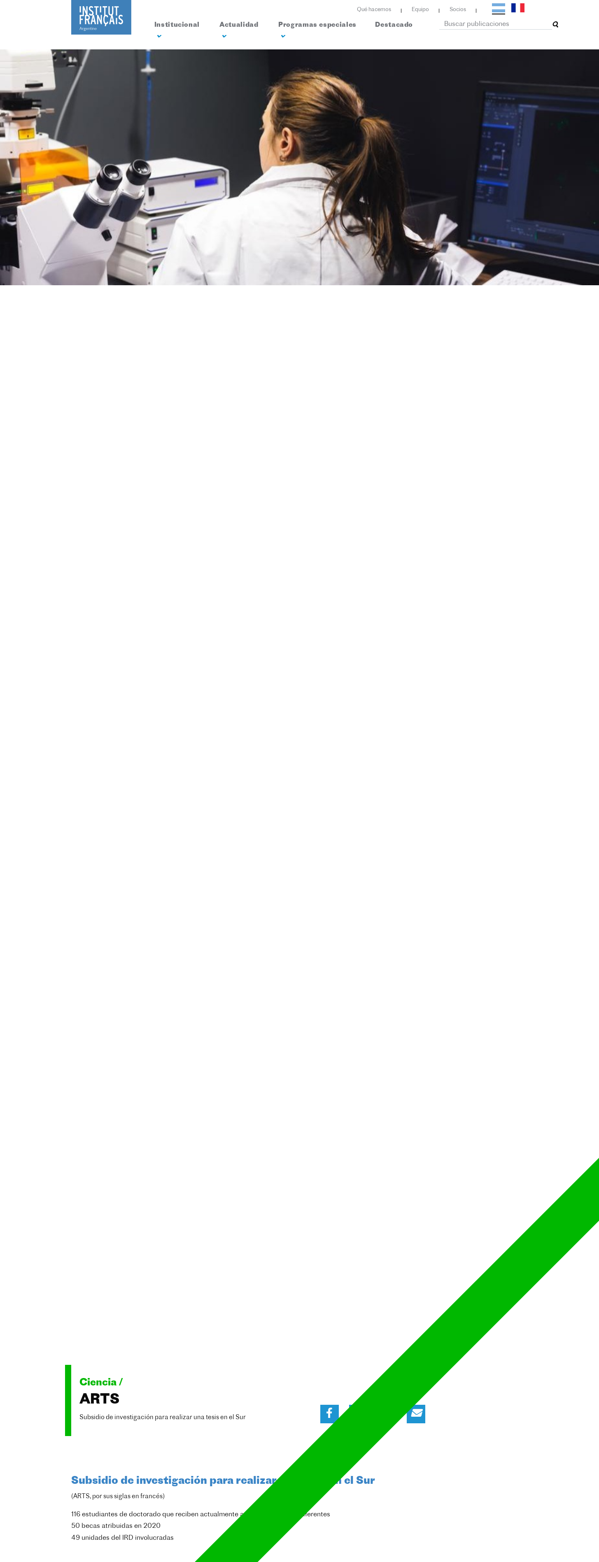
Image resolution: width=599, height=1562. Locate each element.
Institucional (177, 31)
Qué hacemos (374, 9)
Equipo (420, 9)
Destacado (394, 25)
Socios (458, 9)
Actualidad (238, 31)
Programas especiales (317, 31)
